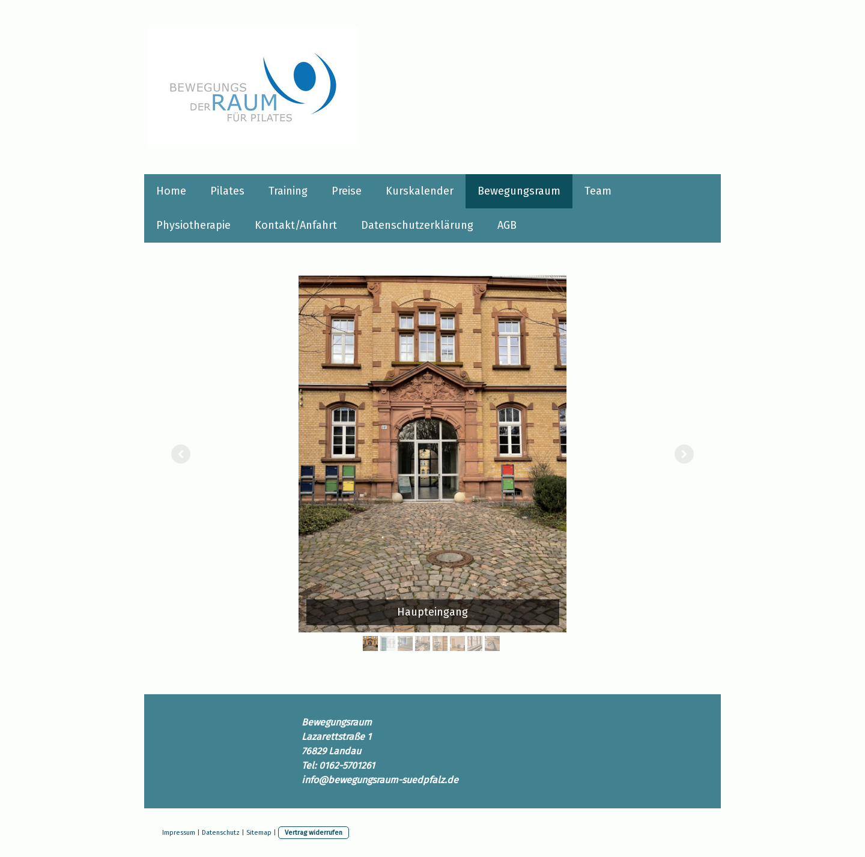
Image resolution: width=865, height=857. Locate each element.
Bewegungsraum (519, 191)
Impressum (178, 833)
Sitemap (259, 833)
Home (171, 191)
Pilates (227, 191)
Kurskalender (420, 191)
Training (288, 191)
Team (598, 191)
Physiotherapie (193, 225)
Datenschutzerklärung (417, 225)
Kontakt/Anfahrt (296, 225)
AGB (507, 225)
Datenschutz (221, 833)
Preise (347, 191)
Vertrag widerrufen (313, 833)
